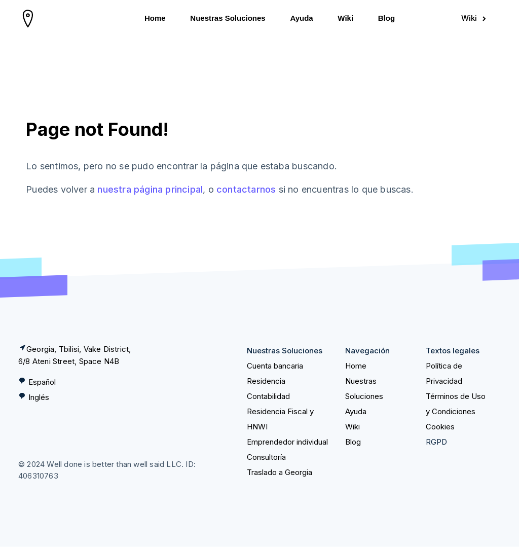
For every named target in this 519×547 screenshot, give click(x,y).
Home (155, 18)
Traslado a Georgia (279, 472)
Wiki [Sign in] (474, 18)
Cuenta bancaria (275, 366)
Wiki (345, 18)
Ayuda (301, 18)
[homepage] (28, 18)
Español (42, 382)
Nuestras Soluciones (227, 18)
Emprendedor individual (287, 442)
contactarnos (246, 189)
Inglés (38, 397)
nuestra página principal (150, 189)
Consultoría (266, 457)
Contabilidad (268, 396)
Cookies (440, 426)
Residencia (266, 381)
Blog (386, 18)
